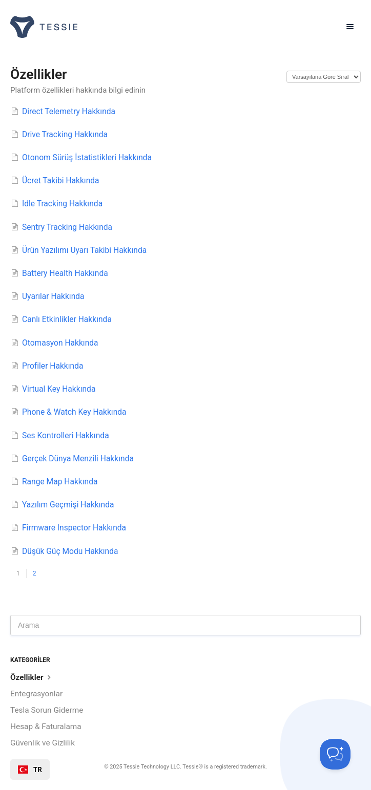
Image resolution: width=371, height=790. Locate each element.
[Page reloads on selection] (323, 77)
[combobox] (30, 769)
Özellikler (31, 677)
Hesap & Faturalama (45, 726)
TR (30, 769)
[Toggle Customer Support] (335, 754)
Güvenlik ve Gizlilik (42, 743)
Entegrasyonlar (36, 693)
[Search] (185, 625)
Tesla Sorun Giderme (46, 710)
